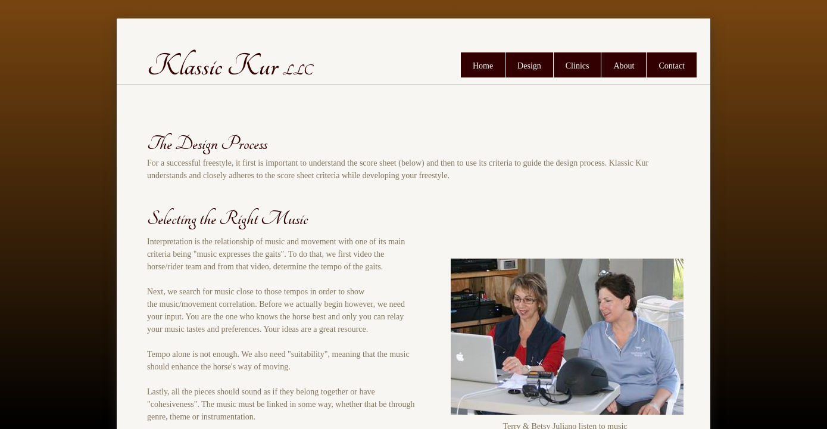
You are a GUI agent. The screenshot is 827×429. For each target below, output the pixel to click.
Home (483, 65)
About (623, 65)
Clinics (577, 65)
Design (529, 65)
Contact (672, 65)
